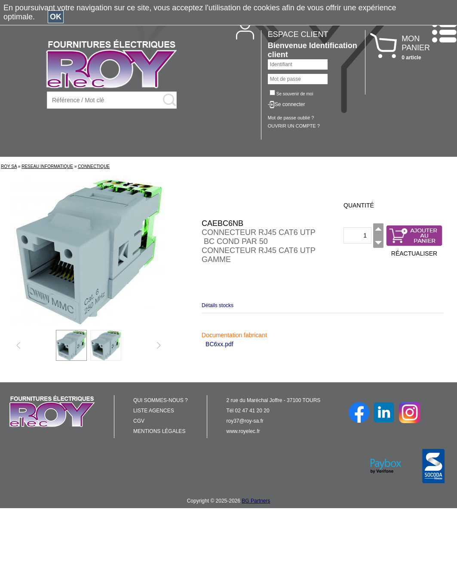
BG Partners (256, 501)
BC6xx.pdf (219, 344)
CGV (138, 421)
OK (55, 16)
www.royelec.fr (243, 431)
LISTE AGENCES (153, 411)
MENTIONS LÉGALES (159, 431)
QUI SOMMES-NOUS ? (160, 400)
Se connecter (290, 104)
